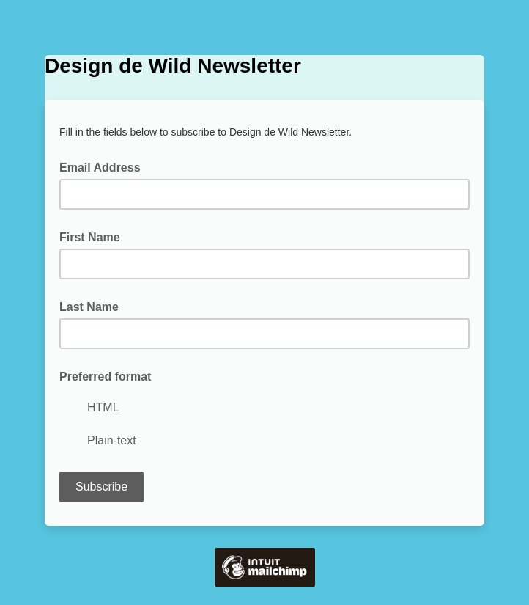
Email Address (104, 166)
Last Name (89, 307)
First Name (89, 237)
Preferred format (105, 376)
